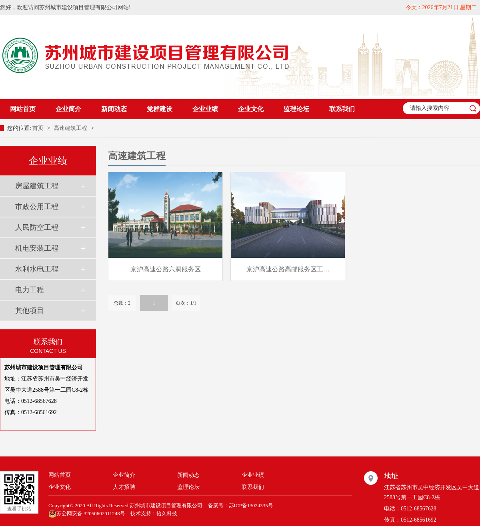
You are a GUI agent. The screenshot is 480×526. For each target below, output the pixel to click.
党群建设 (159, 109)
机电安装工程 (36, 248)
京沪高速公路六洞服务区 (165, 269)
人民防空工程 (36, 227)
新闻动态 (114, 109)
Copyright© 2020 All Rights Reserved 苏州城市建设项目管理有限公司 (125, 505)
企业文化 (251, 109)
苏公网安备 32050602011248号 (86, 514)
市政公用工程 (36, 207)
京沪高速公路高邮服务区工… (288, 269)
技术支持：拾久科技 (153, 513)
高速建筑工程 (71, 128)
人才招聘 (124, 487)
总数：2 (122, 303)
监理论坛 (296, 109)
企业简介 (68, 109)
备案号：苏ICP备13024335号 (240, 505)
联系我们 (342, 109)
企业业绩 (205, 109)
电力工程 (29, 290)
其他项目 (29, 311)
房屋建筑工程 (36, 186)
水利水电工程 (36, 269)
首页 (38, 128)
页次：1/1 (186, 303)
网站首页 (23, 109)
